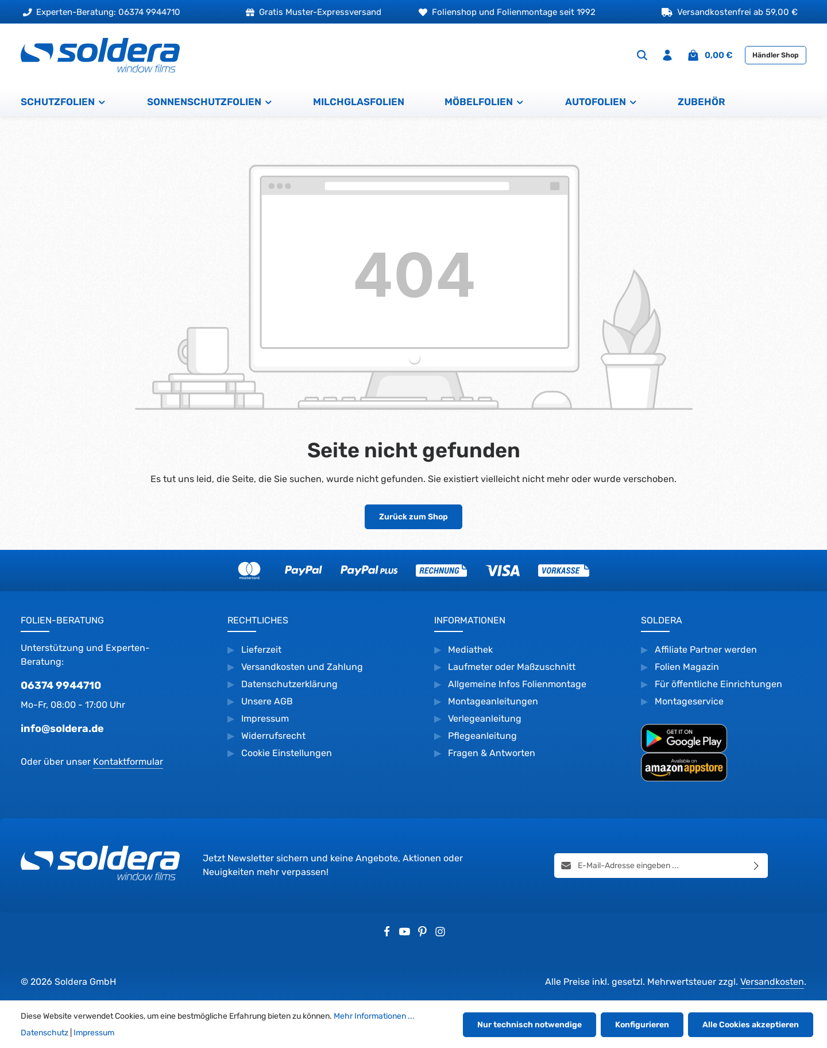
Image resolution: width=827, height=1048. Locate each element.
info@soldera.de (62, 728)
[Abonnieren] (756, 865)
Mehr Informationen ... (374, 1016)
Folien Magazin (687, 666)
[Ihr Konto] (667, 55)
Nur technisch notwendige (529, 1025)
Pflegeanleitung (482, 735)
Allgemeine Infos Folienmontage (517, 684)
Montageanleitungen (493, 701)
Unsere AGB (267, 701)
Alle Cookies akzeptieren (750, 1025)
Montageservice (689, 701)
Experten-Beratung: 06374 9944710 (101, 12)
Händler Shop (775, 55)
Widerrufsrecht (274, 735)
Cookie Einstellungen (286, 753)
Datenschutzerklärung (289, 684)
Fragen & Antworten (491, 753)
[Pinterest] (423, 933)
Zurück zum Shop (413, 517)
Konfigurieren (642, 1025)
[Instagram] (440, 933)
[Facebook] (388, 933)
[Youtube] (405, 933)
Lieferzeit (261, 649)
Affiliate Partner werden (706, 649)
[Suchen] (642, 55)
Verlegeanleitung (484, 718)
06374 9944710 (61, 685)
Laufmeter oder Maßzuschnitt (511, 666)
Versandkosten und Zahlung (302, 666)
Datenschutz (44, 1033)
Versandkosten (772, 981)
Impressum (265, 718)
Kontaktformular (128, 761)
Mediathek (470, 649)
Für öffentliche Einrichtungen (718, 684)
